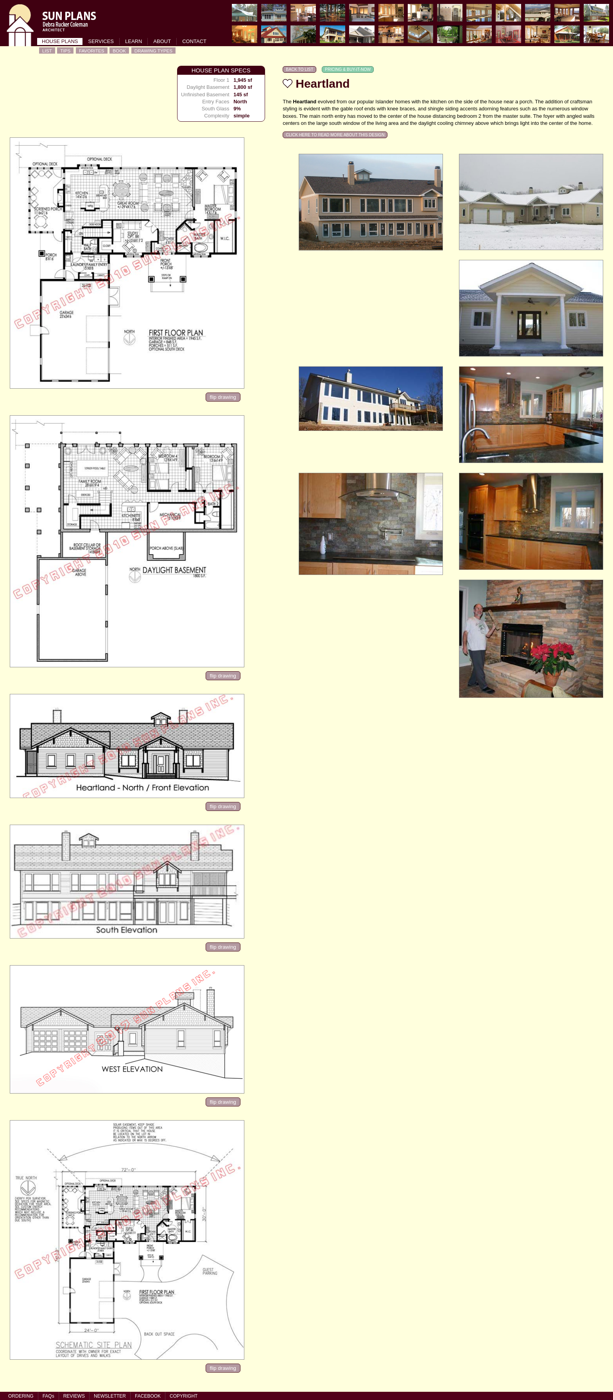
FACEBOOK (148, 1396)
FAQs (48, 1396)
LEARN (133, 41)
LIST (47, 50)
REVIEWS (74, 1396)
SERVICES (101, 41)
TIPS (65, 50)
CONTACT (194, 41)
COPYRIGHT (183, 1396)
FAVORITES (91, 50)
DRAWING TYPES (153, 50)
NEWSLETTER (110, 1396)
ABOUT (162, 41)
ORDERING (21, 1396)
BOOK (119, 50)
